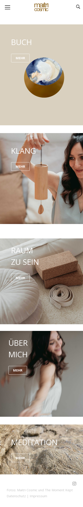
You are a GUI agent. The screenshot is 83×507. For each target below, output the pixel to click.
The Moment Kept (59, 490)
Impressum (38, 496)
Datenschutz (16, 496)
